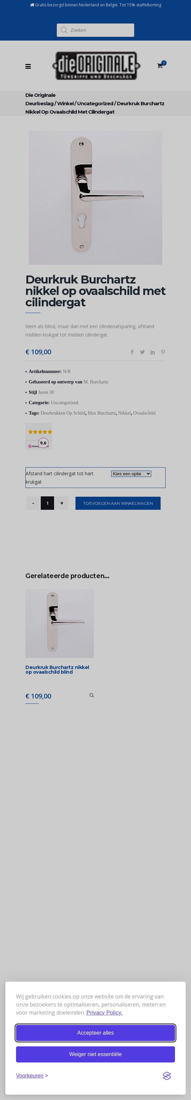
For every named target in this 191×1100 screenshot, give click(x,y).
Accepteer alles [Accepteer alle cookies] (95, 1033)
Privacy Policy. (104, 1013)
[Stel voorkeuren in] (32, 1076)
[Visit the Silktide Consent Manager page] (167, 1076)
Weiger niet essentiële (95, 1054)
